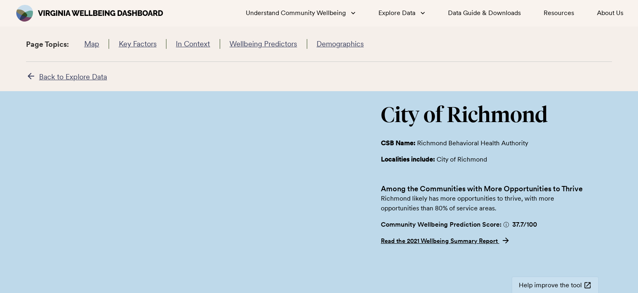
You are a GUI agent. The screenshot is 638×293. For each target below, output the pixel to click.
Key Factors (137, 44)
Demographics (340, 44)
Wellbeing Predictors (263, 44)
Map (91, 44)
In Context (193, 44)
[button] (506, 224)
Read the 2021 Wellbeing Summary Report (445, 241)
